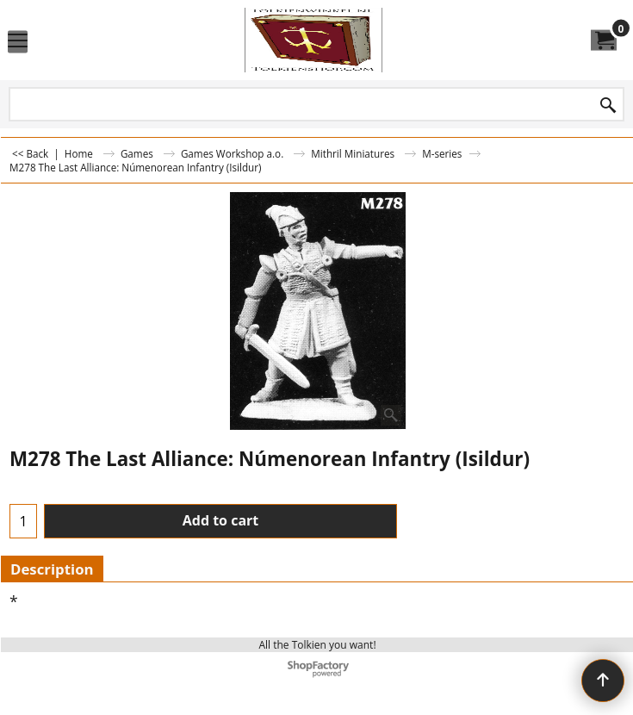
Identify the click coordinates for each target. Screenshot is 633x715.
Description (52, 569)
